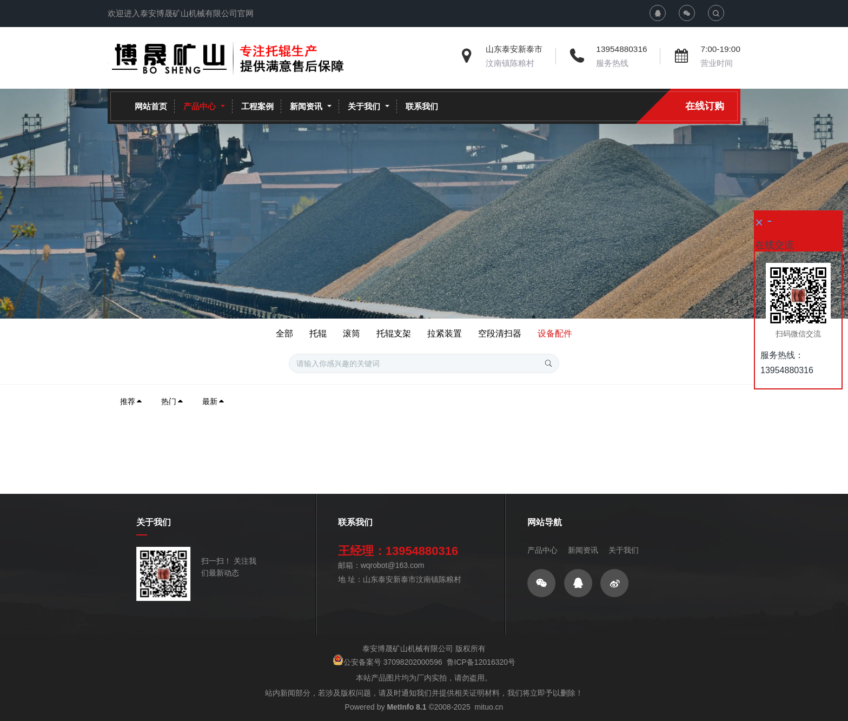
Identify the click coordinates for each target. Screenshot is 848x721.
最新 (213, 401)
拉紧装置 (444, 333)
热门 (172, 401)
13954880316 (621, 49)
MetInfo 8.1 (406, 707)
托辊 (318, 333)
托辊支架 (393, 333)
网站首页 (151, 106)
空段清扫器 (499, 333)
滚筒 (351, 333)
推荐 (131, 401)
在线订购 (704, 106)
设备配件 (555, 333)
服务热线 (612, 63)
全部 (284, 333)
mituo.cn (488, 707)
